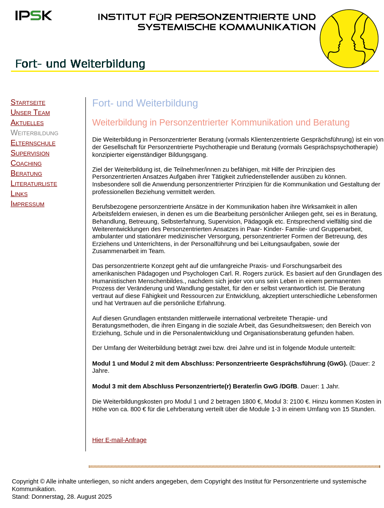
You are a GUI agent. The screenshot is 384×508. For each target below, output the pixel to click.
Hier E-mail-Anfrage (119, 440)
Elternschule (33, 143)
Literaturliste (34, 183)
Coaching (26, 163)
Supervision (30, 153)
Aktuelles (27, 122)
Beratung (26, 173)
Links (19, 193)
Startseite (28, 102)
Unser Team (30, 112)
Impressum (27, 203)
